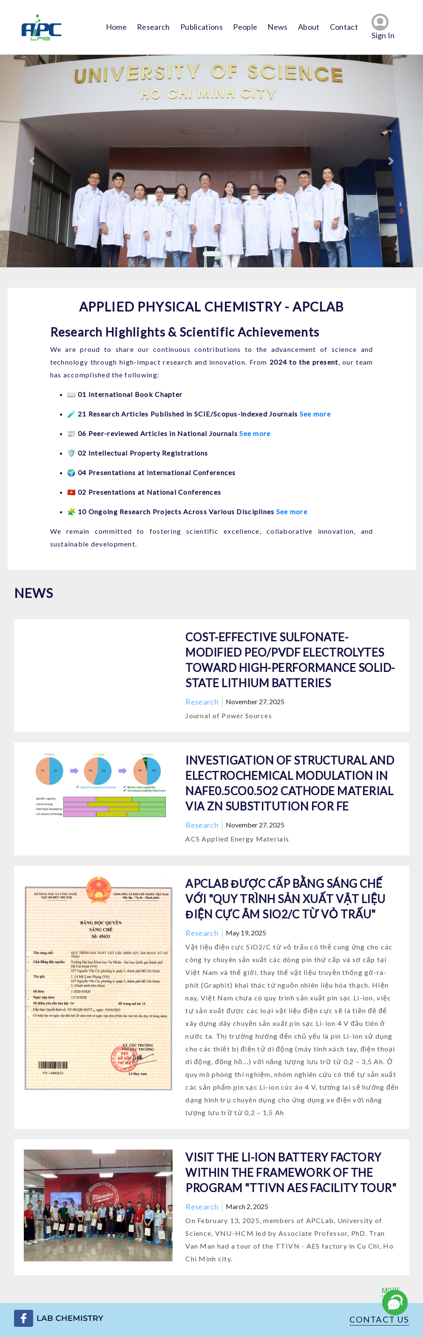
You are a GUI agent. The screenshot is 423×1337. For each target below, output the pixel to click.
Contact (344, 26)
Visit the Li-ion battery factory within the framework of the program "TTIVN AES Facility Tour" (290, 1172)
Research (153, 26)
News (277, 26)
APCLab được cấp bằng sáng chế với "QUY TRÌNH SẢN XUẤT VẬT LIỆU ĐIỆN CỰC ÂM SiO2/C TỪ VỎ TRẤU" (285, 899)
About (309, 26)
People (245, 26)
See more (315, 414)
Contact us (379, 1319)
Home (116, 26)
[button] (31, 161)
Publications (201, 26)
